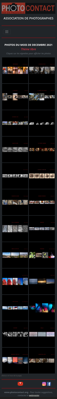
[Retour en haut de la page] (12, 376)
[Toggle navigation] (6, 31)
